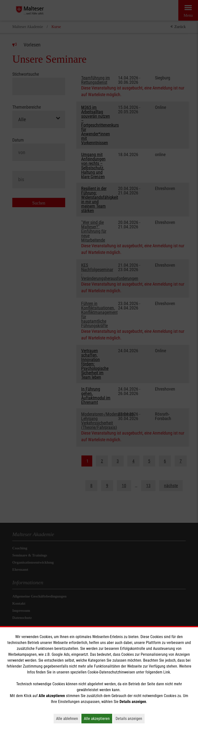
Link (166, 672)
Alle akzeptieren (98, 718)
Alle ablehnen (68, 718)
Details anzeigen (130, 718)
